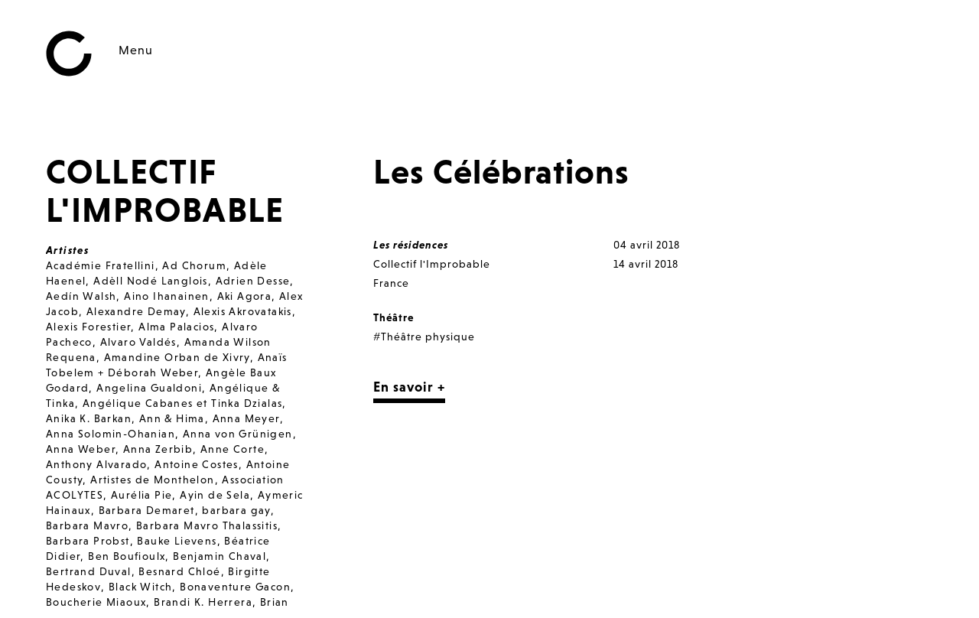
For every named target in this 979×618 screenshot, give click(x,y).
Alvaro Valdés (138, 342)
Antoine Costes (196, 464)
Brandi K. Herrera (203, 602)
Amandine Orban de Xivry (177, 357)
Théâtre (393, 317)
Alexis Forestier (88, 326)
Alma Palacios (176, 326)
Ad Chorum (194, 265)
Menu (136, 50)
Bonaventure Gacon (235, 587)
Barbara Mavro (87, 525)
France (391, 283)
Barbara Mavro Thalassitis (207, 525)
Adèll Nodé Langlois (150, 281)
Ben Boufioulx (126, 556)
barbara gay (236, 510)
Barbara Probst (88, 541)
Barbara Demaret (147, 510)
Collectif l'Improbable (431, 264)
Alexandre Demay (136, 311)
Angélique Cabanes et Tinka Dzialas (183, 403)
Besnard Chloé (179, 571)
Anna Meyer (246, 418)
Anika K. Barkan (89, 418)
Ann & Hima (172, 418)
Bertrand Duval (89, 571)
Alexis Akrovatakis (243, 311)
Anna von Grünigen (238, 434)
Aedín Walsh (81, 296)
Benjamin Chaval (219, 556)
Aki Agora (244, 296)
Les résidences (410, 245)
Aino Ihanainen (167, 296)
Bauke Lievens (176, 541)
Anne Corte (232, 449)
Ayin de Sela (215, 495)
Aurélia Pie (141, 495)
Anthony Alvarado (96, 464)
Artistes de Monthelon (152, 479)
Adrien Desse (253, 281)
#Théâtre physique (424, 336)
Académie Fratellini (100, 265)
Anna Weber (80, 449)
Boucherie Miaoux (96, 602)
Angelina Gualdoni (149, 388)
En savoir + (409, 387)
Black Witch (140, 587)
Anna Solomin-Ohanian (110, 434)
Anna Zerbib (158, 449)
